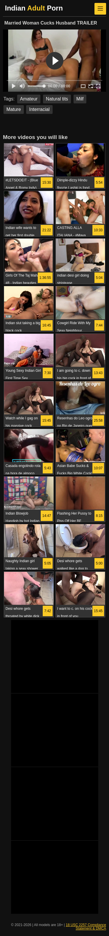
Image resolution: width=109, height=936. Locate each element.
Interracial (39, 109)
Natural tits (57, 98)
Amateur (28, 98)
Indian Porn (34, 8)
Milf (80, 98)
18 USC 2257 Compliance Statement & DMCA (86, 926)
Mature (13, 109)
